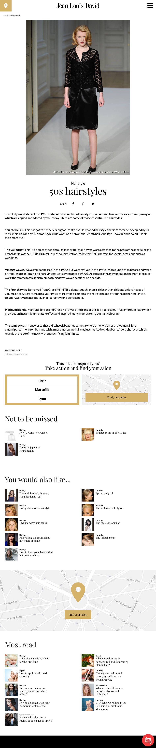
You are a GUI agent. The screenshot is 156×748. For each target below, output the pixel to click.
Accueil (6, 17)
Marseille (42, 391)
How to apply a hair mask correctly (33, 676)
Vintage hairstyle (20, 356)
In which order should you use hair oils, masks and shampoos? (111, 707)
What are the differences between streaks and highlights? (110, 693)
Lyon (42, 400)
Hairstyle (8, 356)
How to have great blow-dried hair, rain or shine (36, 555)
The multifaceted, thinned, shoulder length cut (34, 496)
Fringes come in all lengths (111, 434)
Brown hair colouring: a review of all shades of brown (35, 720)
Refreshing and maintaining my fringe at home (34, 541)
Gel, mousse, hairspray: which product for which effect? (33, 693)
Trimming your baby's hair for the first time (34, 661)
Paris (42, 382)
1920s (83, 275)
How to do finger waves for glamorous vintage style (34, 706)
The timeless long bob (108, 524)
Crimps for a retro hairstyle (34, 509)
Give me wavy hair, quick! (33, 524)
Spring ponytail (104, 495)
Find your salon (116, 399)
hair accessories (119, 215)
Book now (148, 740)
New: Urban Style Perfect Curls (33, 436)
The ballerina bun (105, 539)
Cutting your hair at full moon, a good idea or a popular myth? (109, 678)
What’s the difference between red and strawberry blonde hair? (112, 663)
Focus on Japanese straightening (29, 450)
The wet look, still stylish (109, 509)
